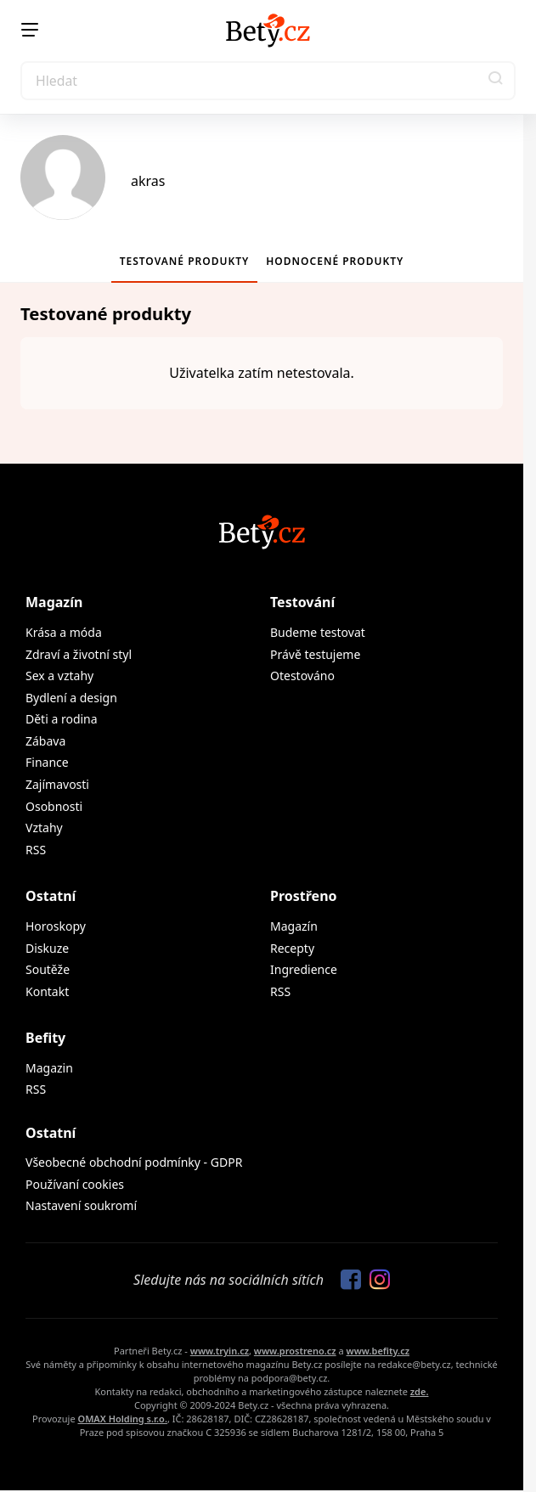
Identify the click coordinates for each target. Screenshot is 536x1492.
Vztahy (44, 827)
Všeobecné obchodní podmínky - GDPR (133, 1162)
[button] (496, 80)
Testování (302, 602)
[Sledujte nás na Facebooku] (346, 1280)
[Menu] (29, 29)
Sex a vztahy (59, 675)
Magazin (49, 1068)
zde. (419, 1391)
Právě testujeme (315, 654)
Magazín (53, 602)
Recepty (292, 948)
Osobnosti (53, 806)
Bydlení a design (71, 698)
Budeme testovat (317, 632)
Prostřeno (303, 896)
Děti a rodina (61, 719)
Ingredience (303, 969)
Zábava (45, 741)
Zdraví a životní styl (78, 654)
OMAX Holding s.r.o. (121, 1418)
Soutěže (47, 969)
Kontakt (47, 991)
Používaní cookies (74, 1184)
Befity (45, 1037)
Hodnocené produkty (334, 261)
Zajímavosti (57, 784)
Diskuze (47, 948)
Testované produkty (185, 261)
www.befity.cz (378, 1350)
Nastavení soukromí (81, 1205)
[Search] (268, 80)
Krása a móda (63, 632)
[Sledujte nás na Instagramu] (375, 1280)
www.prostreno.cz (295, 1350)
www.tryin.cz (219, 1350)
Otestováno (302, 675)
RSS (35, 850)
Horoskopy (55, 926)
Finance (47, 762)
